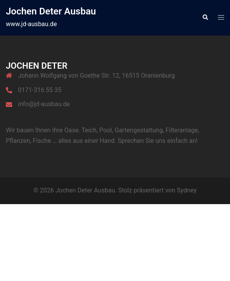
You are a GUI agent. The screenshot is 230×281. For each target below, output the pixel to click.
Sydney (187, 190)
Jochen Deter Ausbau (51, 11)
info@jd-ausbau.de (44, 104)
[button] (205, 17)
